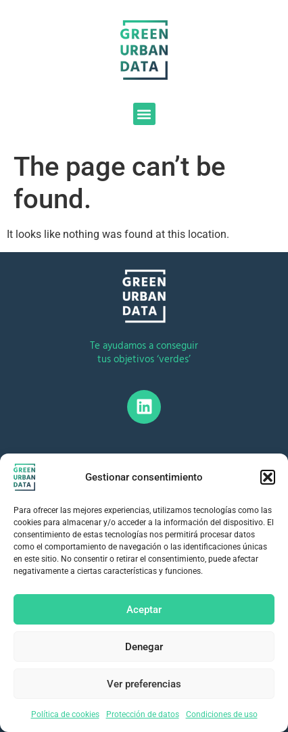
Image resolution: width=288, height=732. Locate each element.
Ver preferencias (144, 684)
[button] (267, 477)
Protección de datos (142, 714)
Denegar (144, 647)
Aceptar (144, 610)
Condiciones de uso (222, 714)
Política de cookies (65, 714)
